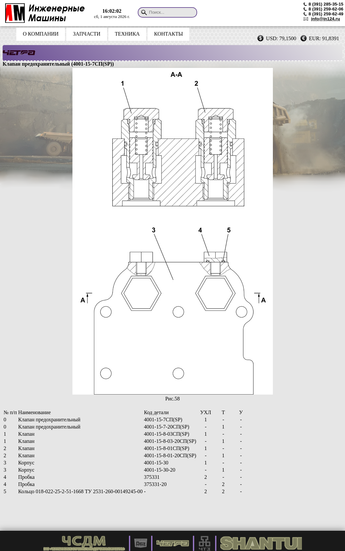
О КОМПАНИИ (40, 34)
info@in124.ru (325, 18)
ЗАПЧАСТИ (86, 34)
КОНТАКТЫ (168, 34)
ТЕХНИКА (127, 34)
